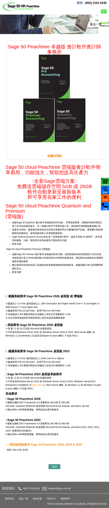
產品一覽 (23, 498)
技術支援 (37, 498)
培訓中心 (51, 498)
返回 (54, 466)
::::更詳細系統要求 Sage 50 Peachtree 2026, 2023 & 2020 (44, 444)
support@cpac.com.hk (59, 488)
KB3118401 (38, 385)
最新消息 (9, 498)
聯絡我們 (65, 498)
